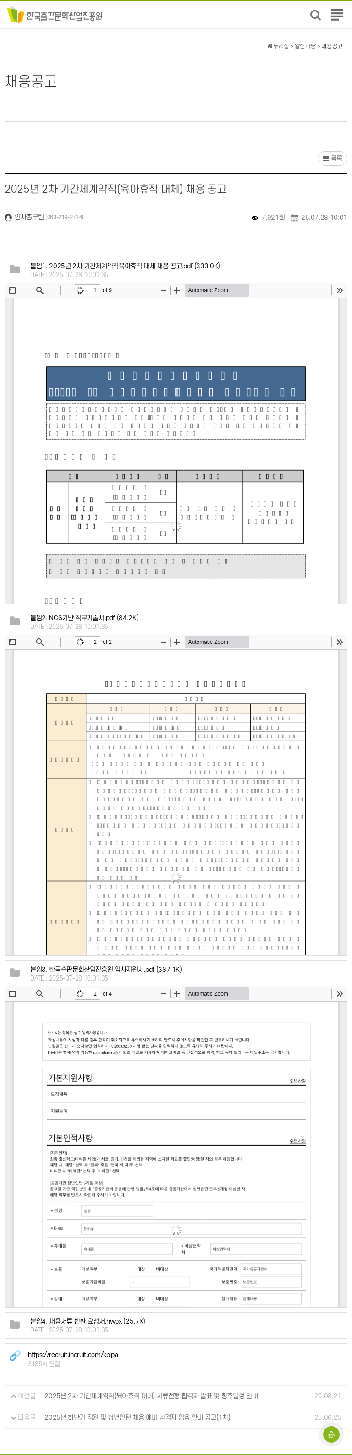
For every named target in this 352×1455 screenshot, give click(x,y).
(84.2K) (84, 618)
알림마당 (305, 46)
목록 (332, 159)
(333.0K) (125, 266)
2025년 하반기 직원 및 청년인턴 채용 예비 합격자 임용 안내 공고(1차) (137, 1418)
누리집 (278, 46)
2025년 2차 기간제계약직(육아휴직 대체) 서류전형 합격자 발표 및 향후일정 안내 (151, 1396)
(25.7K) (87, 1321)
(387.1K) (106, 970)
